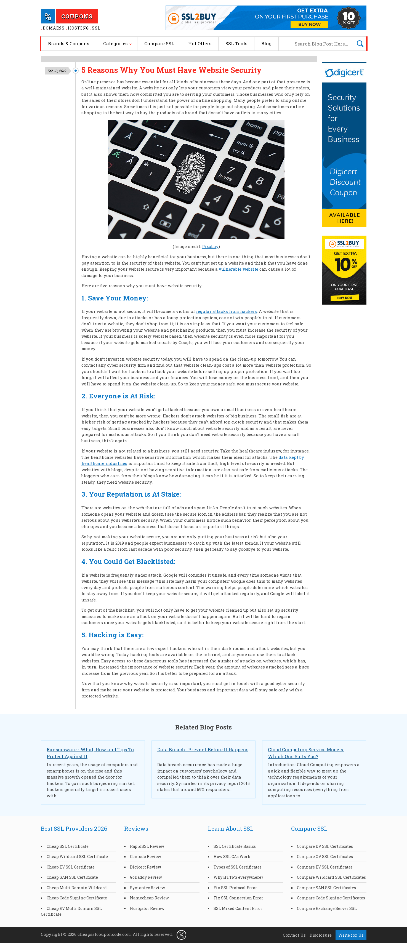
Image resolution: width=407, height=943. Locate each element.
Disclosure (321, 935)
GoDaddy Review (146, 877)
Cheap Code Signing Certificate (77, 898)
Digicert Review (145, 867)
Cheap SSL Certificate (68, 846)
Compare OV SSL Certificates (325, 856)
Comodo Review (145, 856)
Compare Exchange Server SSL (327, 908)
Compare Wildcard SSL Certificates (331, 877)
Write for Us (351, 935)
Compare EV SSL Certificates (325, 867)
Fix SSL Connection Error (238, 898)
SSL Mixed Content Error (238, 908)
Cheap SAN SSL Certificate (72, 877)
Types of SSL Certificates (238, 867)
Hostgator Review (147, 908)
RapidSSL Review (147, 846)
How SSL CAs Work (232, 856)
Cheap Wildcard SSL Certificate (77, 856)
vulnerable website (238, 269)
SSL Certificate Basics (235, 846)
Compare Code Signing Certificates (331, 898)
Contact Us (294, 935)
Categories (115, 43)
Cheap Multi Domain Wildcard (77, 887)
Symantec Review (147, 887)
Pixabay (210, 246)
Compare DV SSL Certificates (325, 846)
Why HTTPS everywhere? (238, 877)
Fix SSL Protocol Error (235, 887)
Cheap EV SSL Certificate (71, 867)
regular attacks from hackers (226, 311)
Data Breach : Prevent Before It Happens (202, 749)
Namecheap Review (149, 898)
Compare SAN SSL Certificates (326, 887)
